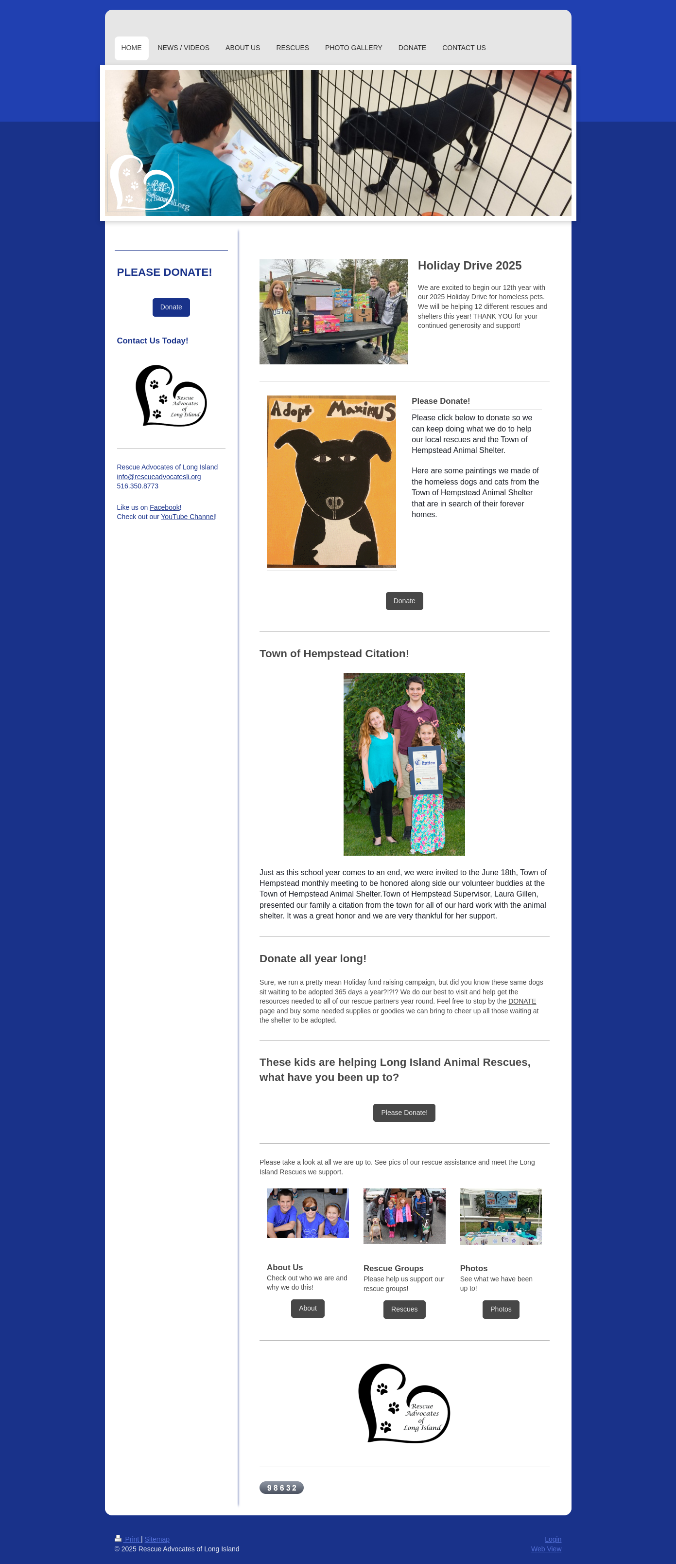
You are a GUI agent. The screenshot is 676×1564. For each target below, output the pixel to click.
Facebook (164, 507)
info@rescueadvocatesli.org (159, 477)
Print (128, 1539)
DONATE (522, 1001)
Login (553, 1539)
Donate (405, 601)
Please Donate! (404, 1112)
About (308, 1308)
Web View (546, 1549)
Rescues (404, 1309)
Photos (501, 1309)
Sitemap (157, 1539)
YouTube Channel (188, 517)
